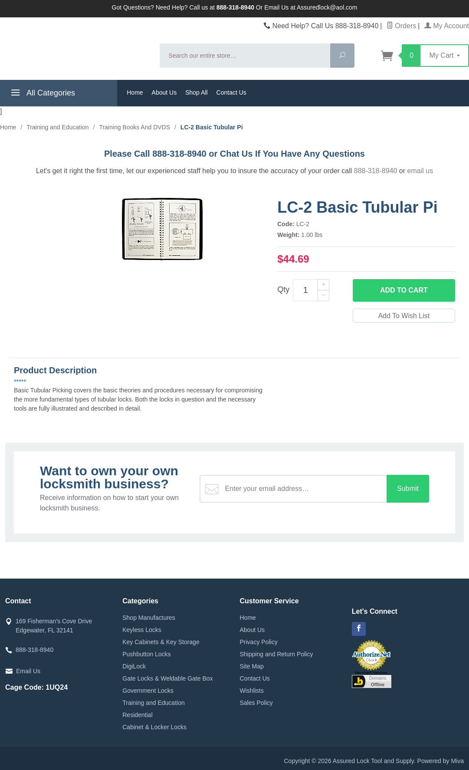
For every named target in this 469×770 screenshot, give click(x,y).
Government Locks (148, 690)
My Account (446, 26)
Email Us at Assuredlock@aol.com (310, 7)
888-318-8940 (375, 170)
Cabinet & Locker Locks (154, 727)
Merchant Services (371, 673)
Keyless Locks (141, 629)
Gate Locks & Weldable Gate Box (167, 678)
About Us (164, 92)
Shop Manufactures (148, 617)
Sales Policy (256, 702)
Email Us (28, 671)
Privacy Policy (259, 641)
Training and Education (153, 702)
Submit (408, 488)
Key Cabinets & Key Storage (160, 641)
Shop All (196, 92)
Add (404, 290)
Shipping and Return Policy (276, 654)
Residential (137, 714)
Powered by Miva (440, 760)
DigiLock (134, 666)
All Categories (42, 94)
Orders (401, 26)
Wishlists (252, 690)
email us (420, 170)
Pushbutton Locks (146, 654)
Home (135, 92)
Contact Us (231, 92)
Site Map (252, 666)
